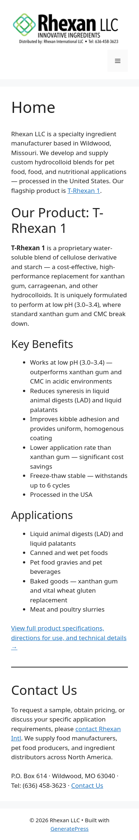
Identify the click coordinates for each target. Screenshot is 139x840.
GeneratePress (69, 828)
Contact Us (87, 785)
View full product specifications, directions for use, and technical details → (68, 637)
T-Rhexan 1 (83, 190)
